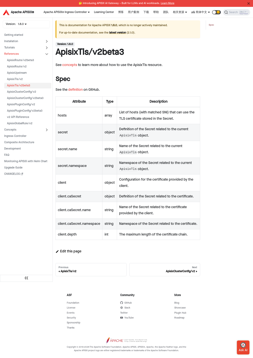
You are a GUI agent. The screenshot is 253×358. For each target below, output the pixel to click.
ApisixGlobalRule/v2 (20, 123)
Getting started (13, 35)
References (11, 54)
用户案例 (133, 12)
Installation (11, 41)
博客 (121, 12)
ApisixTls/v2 (15, 79)
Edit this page (68, 251)
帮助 (156, 12)
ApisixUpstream (17, 73)
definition (75, 90)
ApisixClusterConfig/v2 (21, 92)
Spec (211, 25)
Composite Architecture (19, 142)
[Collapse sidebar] (26, 278)
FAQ (6, 155)
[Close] (248, 3)
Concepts (10, 129)
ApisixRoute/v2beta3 (20, 60)
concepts (69, 65)
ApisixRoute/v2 (17, 66)
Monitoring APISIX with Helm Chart (25, 161)
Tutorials (9, 47)
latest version (117, 32)
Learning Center (104, 12)
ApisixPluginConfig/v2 (21, 104)
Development (12, 148)
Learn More (167, 3)
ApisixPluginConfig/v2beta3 (25, 110)
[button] (216, 12)
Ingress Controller (15, 136)
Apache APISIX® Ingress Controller (65, 12)
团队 (166, 12)
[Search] (236, 12)
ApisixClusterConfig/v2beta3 (25, 98)
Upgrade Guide (13, 167)
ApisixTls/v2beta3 (18, 85)
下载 (146, 12)
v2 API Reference (18, 117)
